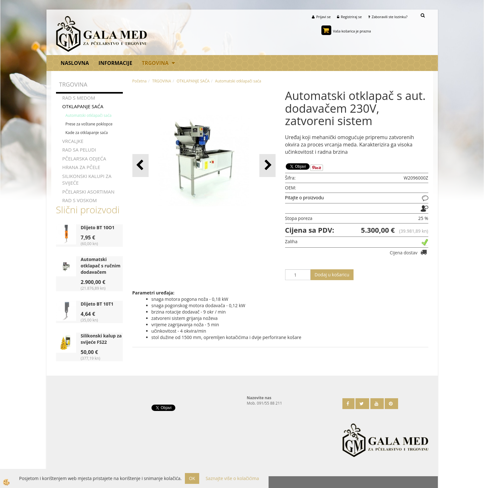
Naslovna (75, 63)
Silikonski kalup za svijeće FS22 (101, 339)
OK (192, 478)
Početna (139, 81)
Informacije (115, 63)
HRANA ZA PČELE (81, 167)
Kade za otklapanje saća (87, 132)
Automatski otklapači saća (89, 115)
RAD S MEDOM (78, 98)
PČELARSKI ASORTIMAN (88, 191)
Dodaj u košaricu (332, 275)
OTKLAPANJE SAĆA (82, 106)
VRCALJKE (73, 141)
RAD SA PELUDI (79, 149)
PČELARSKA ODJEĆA (84, 158)
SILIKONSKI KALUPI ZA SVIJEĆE (87, 179)
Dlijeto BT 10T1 (97, 304)
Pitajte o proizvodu (304, 197)
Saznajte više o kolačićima (232, 478)
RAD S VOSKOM (79, 200)
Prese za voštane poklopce (89, 124)
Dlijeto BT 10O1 (98, 227)
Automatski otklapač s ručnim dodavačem (101, 265)
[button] (267, 165)
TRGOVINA (155, 63)
